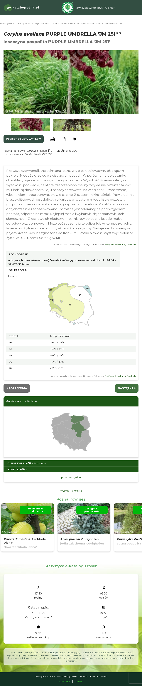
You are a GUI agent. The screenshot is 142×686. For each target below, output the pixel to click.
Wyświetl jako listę (71, 490)
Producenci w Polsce (21, 401)
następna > (127, 388)
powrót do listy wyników (23, 139)
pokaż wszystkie (71, 477)
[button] (30, 124)
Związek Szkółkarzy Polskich (120, 244)
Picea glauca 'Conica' (38, 617)
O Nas (79, 681)
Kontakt (64, 681)
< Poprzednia (16, 388)
